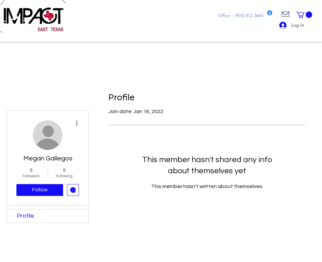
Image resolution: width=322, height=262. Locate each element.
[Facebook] (269, 13)
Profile (25, 216)
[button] (304, 15)
